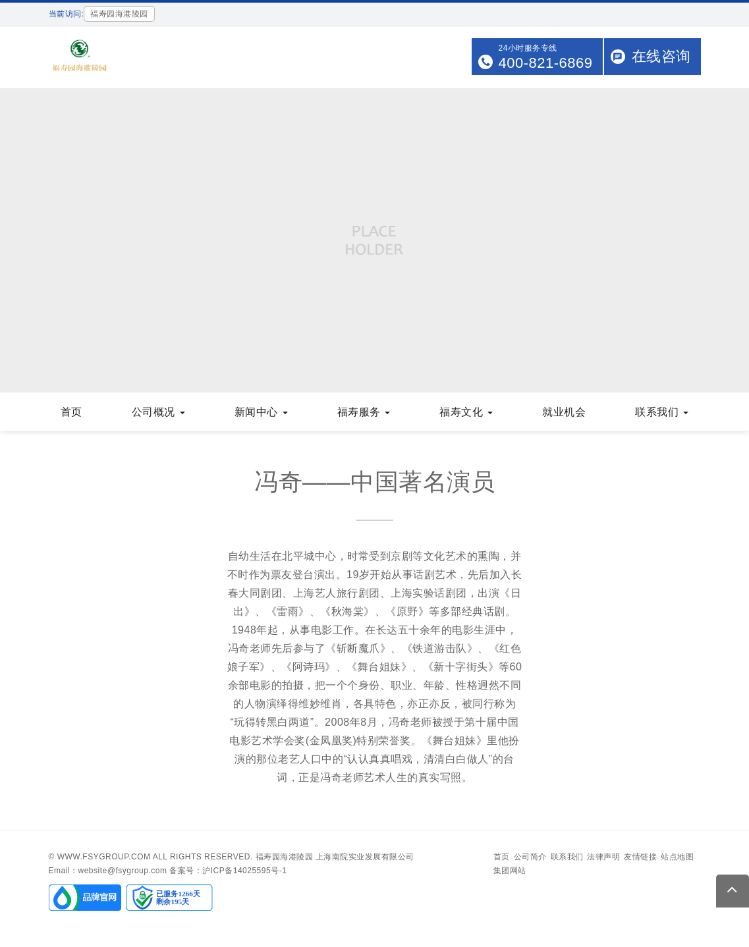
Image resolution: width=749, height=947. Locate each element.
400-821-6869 (545, 63)
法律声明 (603, 856)
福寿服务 (364, 412)
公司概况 (158, 412)
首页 (71, 412)
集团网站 (509, 870)
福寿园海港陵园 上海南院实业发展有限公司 (335, 856)
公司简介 (530, 856)
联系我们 (661, 412)
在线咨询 (661, 56)
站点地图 (677, 856)
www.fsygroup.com (104, 856)
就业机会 (564, 412)
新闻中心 (261, 412)
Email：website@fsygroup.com (108, 870)
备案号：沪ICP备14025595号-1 (228, 870)
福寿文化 (466, 412)
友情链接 (640, 856)
